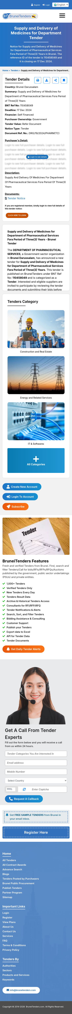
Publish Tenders (12, 887)
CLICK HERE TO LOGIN (17, 215)
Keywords (8, 979)
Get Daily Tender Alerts (23, 649)
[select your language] (60, 4)
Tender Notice (16, 198)
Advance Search (12, 869)
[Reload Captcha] (24, 789)
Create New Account (22, 487)
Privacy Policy (10, 949)
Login (46, 5)
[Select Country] (36, 780)
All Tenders (9, 860)
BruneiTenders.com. (35, 1006)
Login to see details (37, 157)
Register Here (36, 832)
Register (35, 5)
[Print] (37, 80)
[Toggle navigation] (63, 16)
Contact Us (9, 931)
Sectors (7, 970)
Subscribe (15, 506)
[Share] (55, 80)
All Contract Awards (14, 864)
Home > (6, 70)
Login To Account (20, 496)
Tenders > (15, 70)
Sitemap (7, 897)
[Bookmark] (64, 80)
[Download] (46, 80)
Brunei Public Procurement (18, 883)
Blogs (5, 874)
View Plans (8, 922)
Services (7, 936)
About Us (8, 926)
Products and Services (15, 975)
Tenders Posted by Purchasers (20, 878)
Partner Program (12, 892)
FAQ (4, 940)
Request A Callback (24, 799)
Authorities (9, 965)
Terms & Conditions (14, 945)
